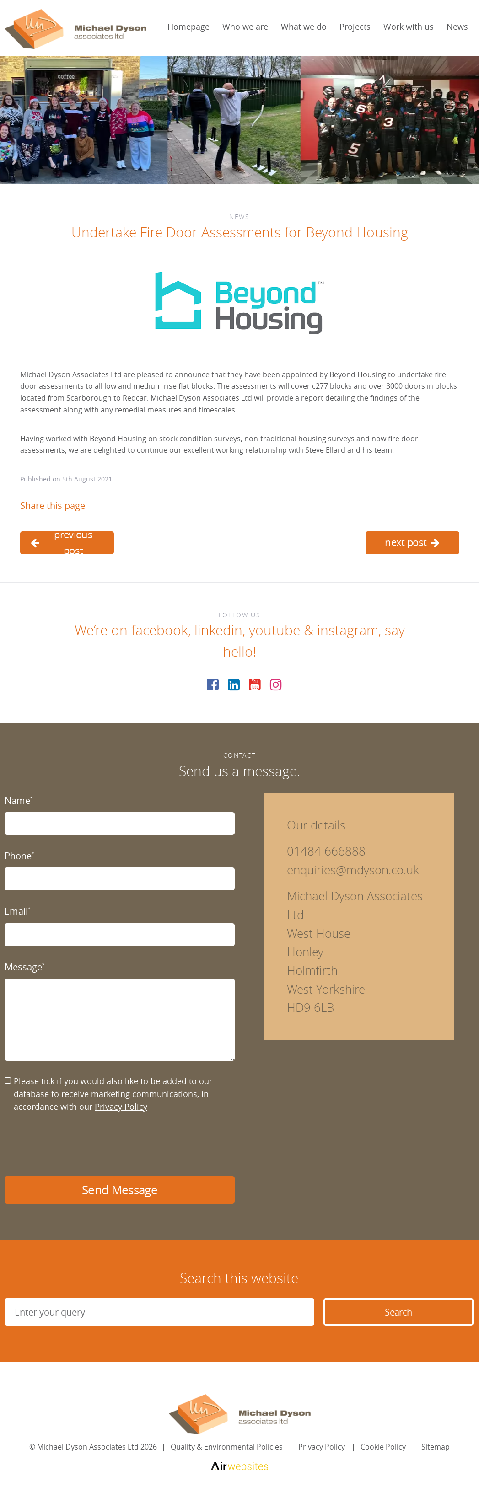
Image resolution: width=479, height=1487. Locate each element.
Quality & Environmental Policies (227, 1447)
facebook (159, 630)
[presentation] (74, 1144)
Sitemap (435, 1447)
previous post (62, 542)
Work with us (408, 26)
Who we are (245, 26)
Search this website (239, 1278)
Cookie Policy (383, 1447)
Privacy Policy (121, 1106)
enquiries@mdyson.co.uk (353, 870)
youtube (274, 630)
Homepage (188, 26)
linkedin (218, 630)
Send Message (119, 1190)
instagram (347, 630)
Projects (355, 26)
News (457, 26)
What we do (304, 26)
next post (412, 542)
